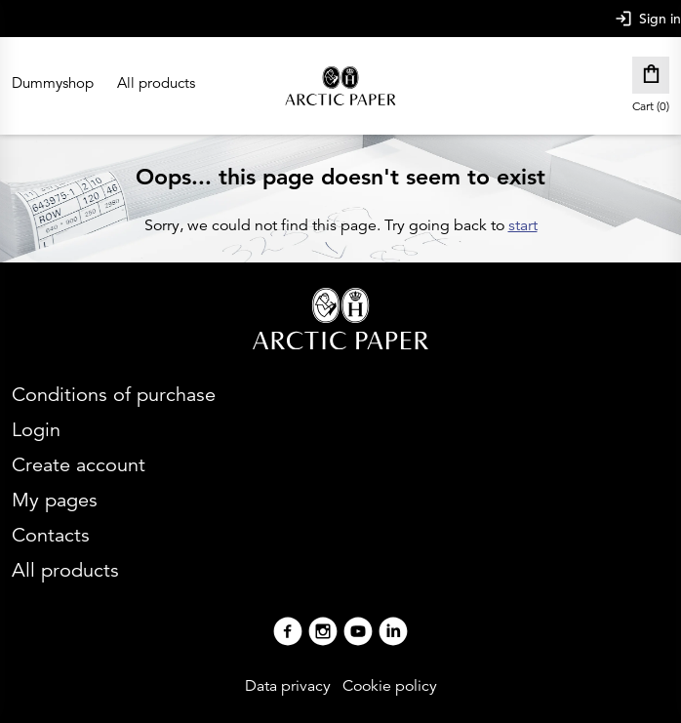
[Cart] (650, 75)
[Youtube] (358, 634)
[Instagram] (323, 634)
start (523, 225)
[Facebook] (287, 634)
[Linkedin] (393, 634)
